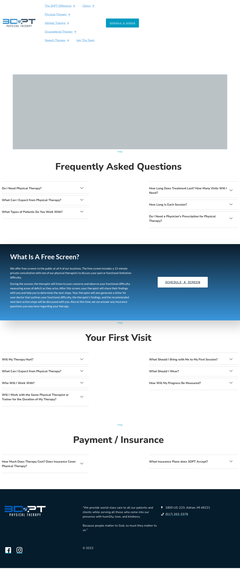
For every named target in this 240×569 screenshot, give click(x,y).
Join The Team (79, 14)
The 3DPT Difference (54, 6)
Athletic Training (140, 6)
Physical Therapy (108, 6)
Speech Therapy (51, 14)
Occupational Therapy (175, 6)
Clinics (82, 6)
